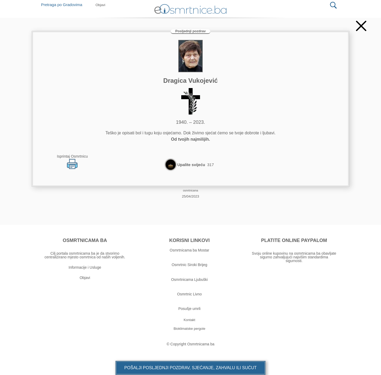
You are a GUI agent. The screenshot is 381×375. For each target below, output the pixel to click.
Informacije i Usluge (85, 267)
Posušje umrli (189, 309)
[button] (190, 368)
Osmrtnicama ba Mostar (189, 250)
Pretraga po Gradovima (63, 4)
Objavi (85, 278)
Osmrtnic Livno (189, 294)
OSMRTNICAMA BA (85, 240)
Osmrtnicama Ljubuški (189, 279)
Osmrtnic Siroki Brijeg (189, 265)
